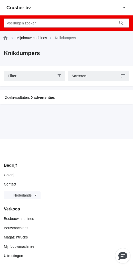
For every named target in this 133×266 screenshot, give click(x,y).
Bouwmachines (16, 228)
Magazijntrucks (16, 237)
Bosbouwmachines (19, 219)
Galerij (9, 175)
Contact (10, 184)
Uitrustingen (13, 256)
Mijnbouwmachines (19, 246)
